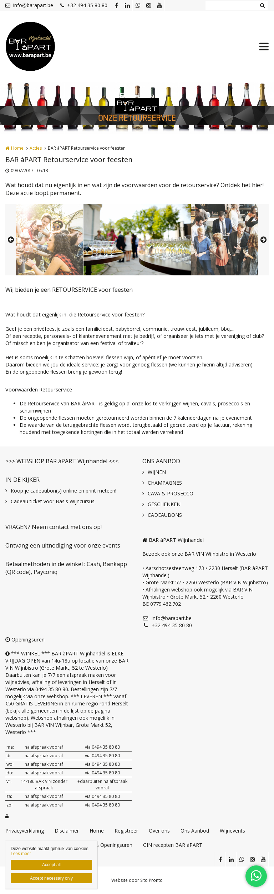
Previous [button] (10, 239)
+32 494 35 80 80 (83, 5)
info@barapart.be (29, 5)
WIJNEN (157, 472)
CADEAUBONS (165, 514)
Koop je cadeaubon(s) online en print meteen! (63, 490)
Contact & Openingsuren (103, 844)
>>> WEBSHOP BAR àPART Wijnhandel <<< (61, 461)
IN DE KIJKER (22, 480)
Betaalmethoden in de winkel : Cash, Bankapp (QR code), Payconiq (66, 568)
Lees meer (21, 853)
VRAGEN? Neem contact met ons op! (53, 527)
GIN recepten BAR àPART (172, 844)
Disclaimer (67, 830)
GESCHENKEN (164, 504)
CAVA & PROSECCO (170, 493)
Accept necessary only (51, 878)
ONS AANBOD (161, 461)
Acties (36, 148)
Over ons (159, 830)
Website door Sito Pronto (137, 880)
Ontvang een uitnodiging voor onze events (62, 545)
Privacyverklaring (24, 830)
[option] (137, 239)
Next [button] (263, 239)
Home (17, 148)
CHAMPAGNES (165, 482)
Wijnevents (232, 830)
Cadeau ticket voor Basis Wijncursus (53, 501)
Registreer (126, 830)
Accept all (51, 864)
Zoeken (262, 5)
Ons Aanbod (195, 830)
